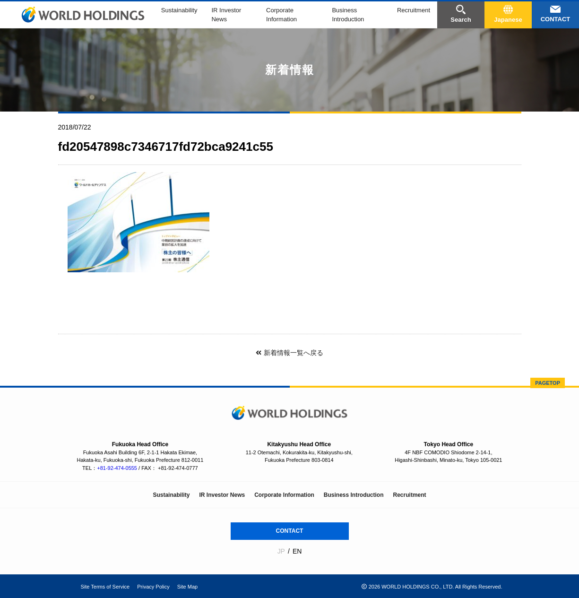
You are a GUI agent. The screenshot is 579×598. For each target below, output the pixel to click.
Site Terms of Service (105, 586)
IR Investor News (222, 495)
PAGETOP (547, 383)
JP (281, 551)
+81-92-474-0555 (117, 468)
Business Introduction (354, 495)
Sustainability (179, 10)
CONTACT (289, 531)
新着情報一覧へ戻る (289, 352)
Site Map (187, 586)
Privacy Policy (153, 586)
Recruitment (413, 10)
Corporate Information (284, 495)
